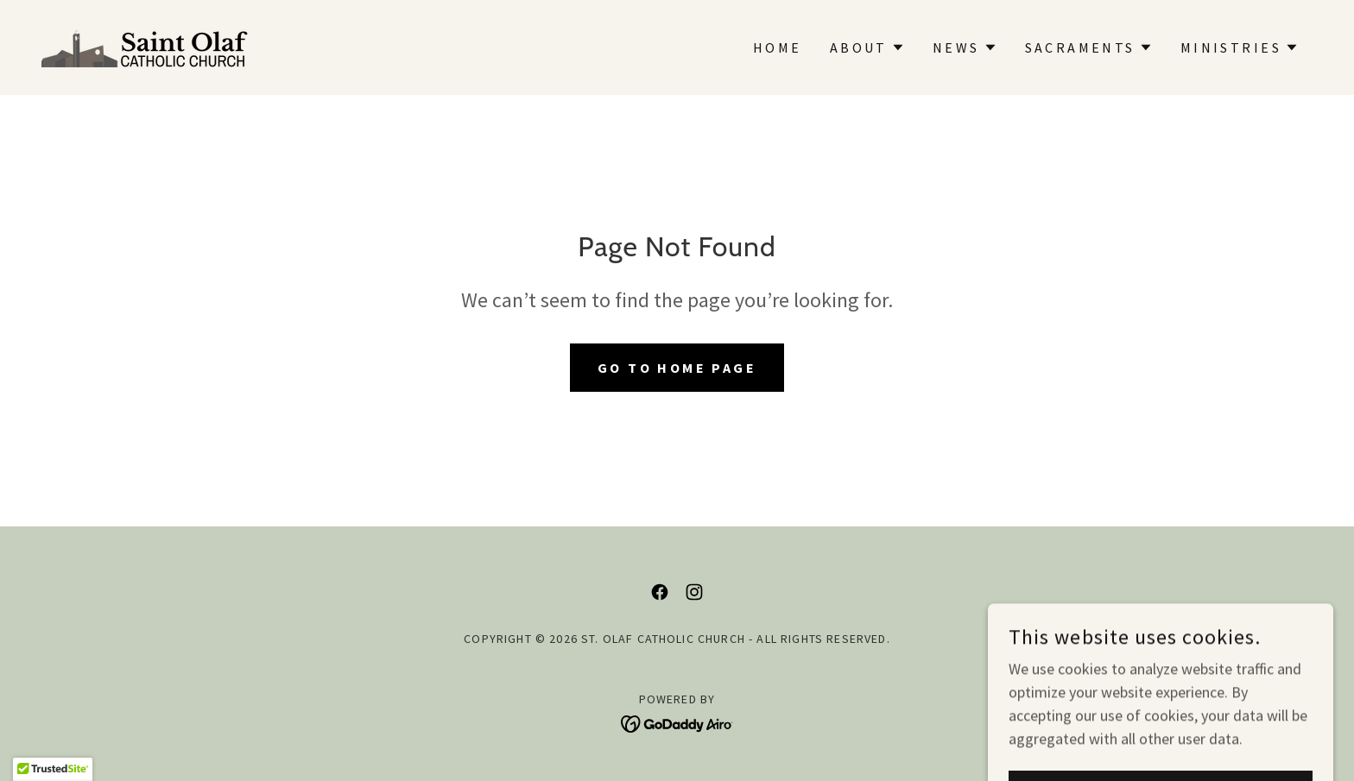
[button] (867, 47)
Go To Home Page (677, 367)
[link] (145, 45)
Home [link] (777, 47)
